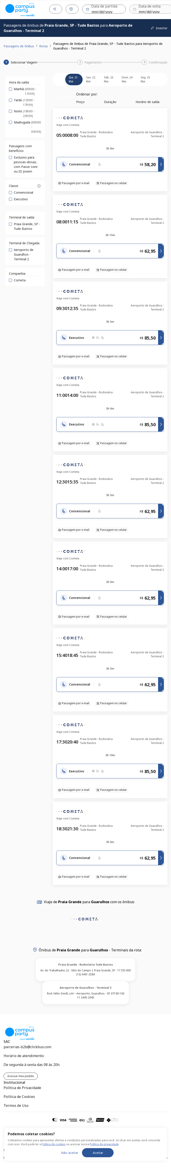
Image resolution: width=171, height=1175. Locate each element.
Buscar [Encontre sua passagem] (153, 9)
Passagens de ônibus (19, 45)
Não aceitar (69, 1153)
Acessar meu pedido (20, 1075)
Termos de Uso (16, 1104)
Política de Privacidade (22, 1086)
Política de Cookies (19, 1095)
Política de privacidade (104, 1144)
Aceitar (98, 1153)
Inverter (159, 27)
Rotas (43, 45)
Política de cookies (53, 1144)
